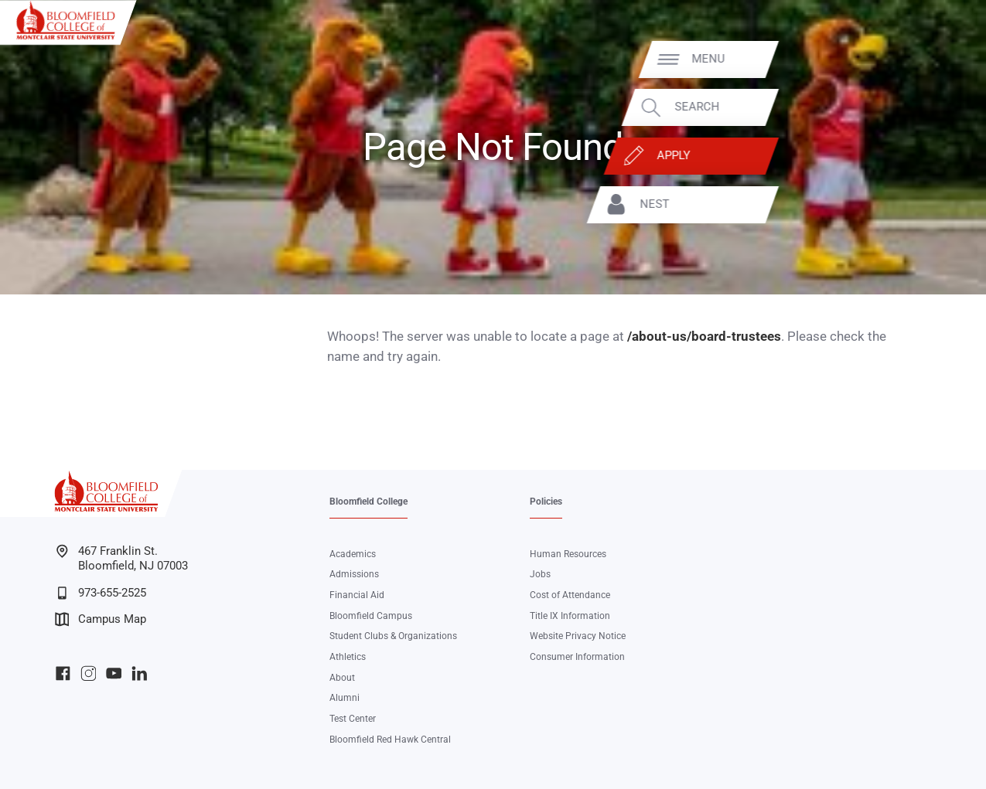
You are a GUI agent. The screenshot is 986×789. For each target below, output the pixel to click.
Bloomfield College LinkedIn (139, 673)
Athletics (347, 656)
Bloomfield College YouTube (114, 673)
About (342, 677)
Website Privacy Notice (578, 636)
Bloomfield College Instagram (88, 673)
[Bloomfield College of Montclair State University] (65, 19)
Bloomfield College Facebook (63, 673)
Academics (352, 554)
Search (916, 107)
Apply (892, 155)
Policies (546, 501)
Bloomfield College (368, 501)
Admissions (354, 574)
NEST (874, 204)
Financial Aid (356, 595)
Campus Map (100, 619)
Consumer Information (577, 656)
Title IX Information (570, 615)
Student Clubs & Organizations (393, 636)
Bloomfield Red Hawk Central (390, 739)
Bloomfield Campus (370, 615)
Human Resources (568, 554)
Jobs (540, 574)
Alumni (344, 697)
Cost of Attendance (570, 595)
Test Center (352, 718)
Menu (927, 59)
